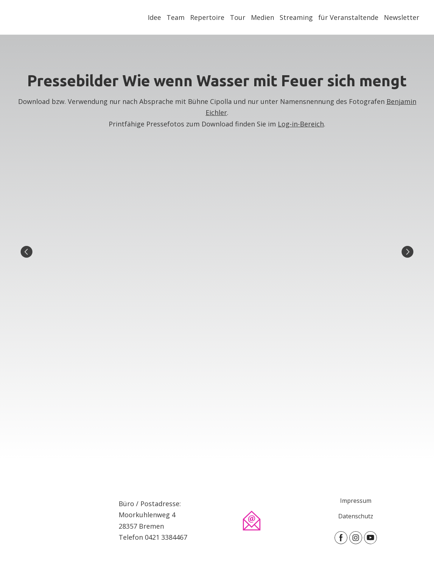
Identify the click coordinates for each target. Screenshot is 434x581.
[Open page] (61, 520)
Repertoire (207, 17)
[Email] (252, 520)
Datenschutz (355, 516)
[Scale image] (217, 251)
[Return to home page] (25, 17)
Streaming (296, 17)
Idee (154, 17)
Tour (237, 17)
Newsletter (401, 17)
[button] (341, 537)
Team (176, 17)
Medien (262, 17)
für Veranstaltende (348, 17)
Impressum (355, 501)
